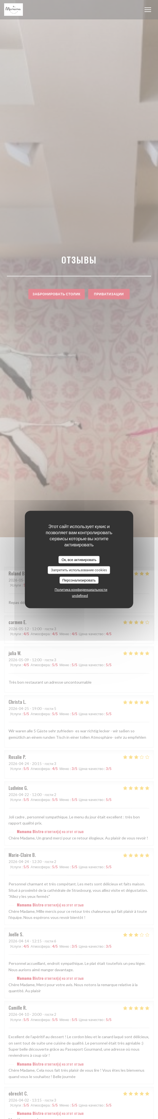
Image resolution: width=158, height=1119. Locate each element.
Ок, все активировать (79, 559)
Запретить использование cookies (79, 570)
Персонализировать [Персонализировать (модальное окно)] (79, 580)
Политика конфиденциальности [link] (81, 589)
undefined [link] (80, 595)
